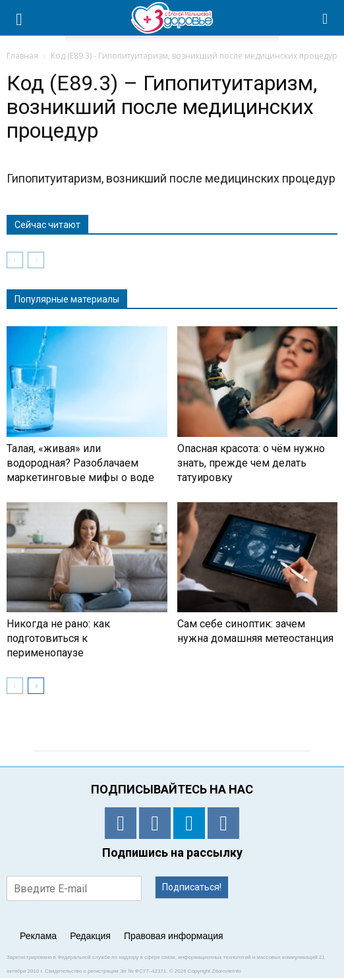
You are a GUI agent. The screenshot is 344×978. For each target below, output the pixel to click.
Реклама (38, 936)
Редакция (90, 936)
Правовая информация (173, 936)
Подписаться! (191, 887)
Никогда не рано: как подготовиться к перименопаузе (58, 638)
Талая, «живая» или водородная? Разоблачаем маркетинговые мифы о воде (80, 463)
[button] (325, 18)
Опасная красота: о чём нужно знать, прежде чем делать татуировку (251, 463)
